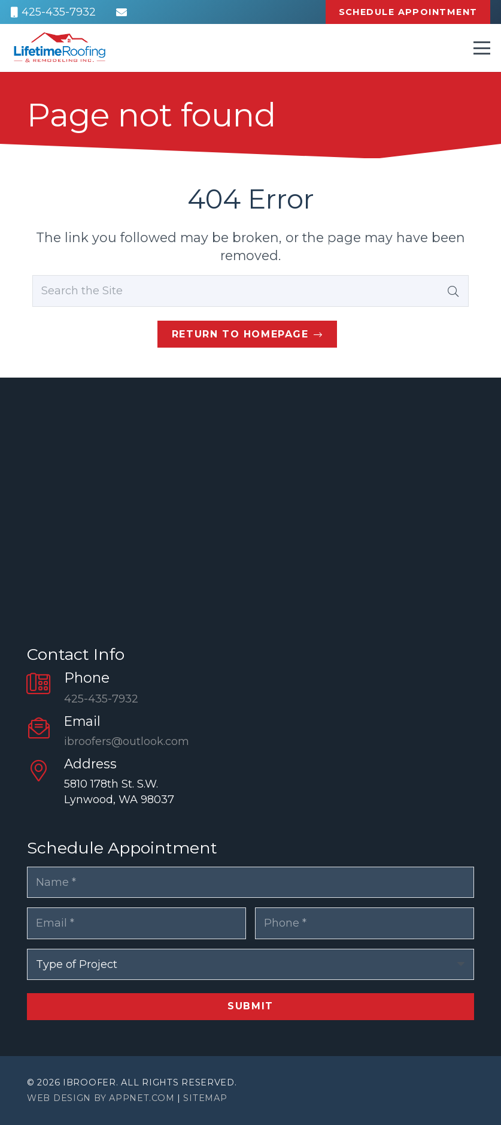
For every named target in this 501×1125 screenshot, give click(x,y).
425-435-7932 (101, 698)
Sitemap (205, 1098)
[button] (482, 48)
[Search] (453, 291)
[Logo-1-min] (59, 48)
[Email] (121, 12)
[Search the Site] (250, 290)
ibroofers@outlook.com (126, 741)
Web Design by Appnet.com (100, 1098)
